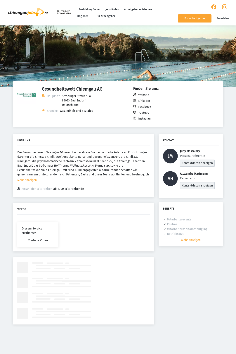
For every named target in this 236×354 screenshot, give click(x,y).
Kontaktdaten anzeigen (197, 163)
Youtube (143, 112)
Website (143, 95)
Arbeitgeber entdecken (138, 9)
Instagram (145, 118)
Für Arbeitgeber (105, 16)
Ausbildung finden (89, 9)
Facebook (144, 106)
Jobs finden (112, 9)
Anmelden (223, 18)
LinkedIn (144, 101)
